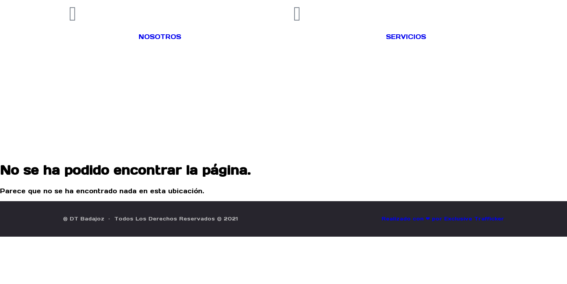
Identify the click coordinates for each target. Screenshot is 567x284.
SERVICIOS (406, 37)
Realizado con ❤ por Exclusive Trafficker (443, 218)
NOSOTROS (160, 37)
